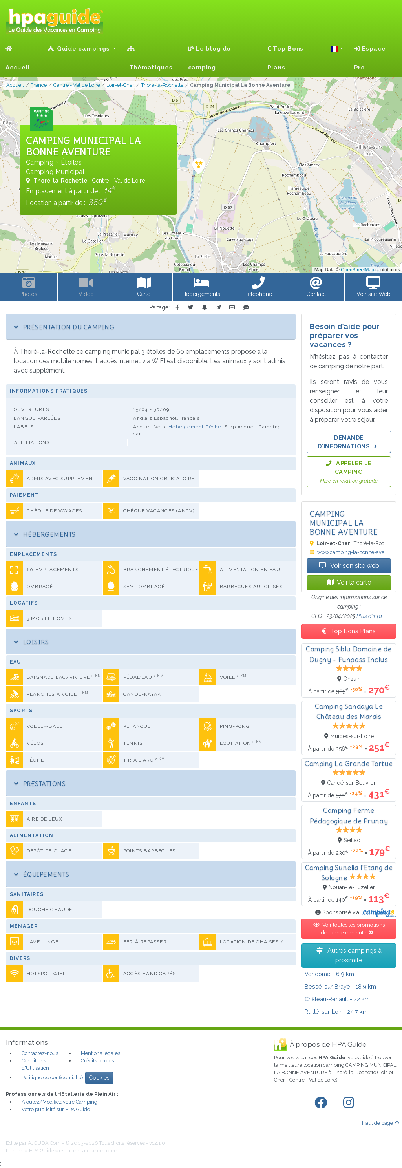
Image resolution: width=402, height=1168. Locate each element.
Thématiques (150, 58)
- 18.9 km (340, 986)
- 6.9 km (329, 974)
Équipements (41, 874)
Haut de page (380, 1123)
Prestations (40, 784)
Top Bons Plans (285, 58)
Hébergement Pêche (194, 427)
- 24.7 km (336, 1011)
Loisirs (31, 642)
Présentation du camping (64, 327)
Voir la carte (349, 582)
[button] (337, 48)
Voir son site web (349, 565)
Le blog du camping (209, 58)
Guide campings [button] (79, 48)
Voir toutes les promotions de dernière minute (349, 928)
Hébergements (45, 534)
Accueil (17, 58)
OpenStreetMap (357, 269)
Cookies (99, 1078)
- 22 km (337, 999)
